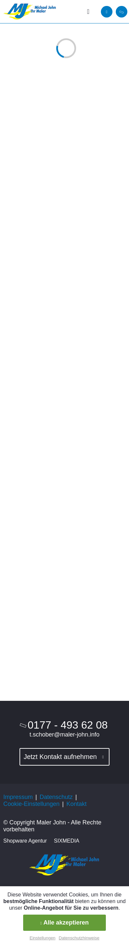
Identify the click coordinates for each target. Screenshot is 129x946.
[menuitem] (90, 11)
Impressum (18, 797)
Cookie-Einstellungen (31, 804)
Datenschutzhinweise (79, 937)
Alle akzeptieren (64, 922)
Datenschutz (56, 797)
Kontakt (76, 804)
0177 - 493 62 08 (68, 725)
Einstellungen (43, 937)
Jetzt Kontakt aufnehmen (60, 756)
